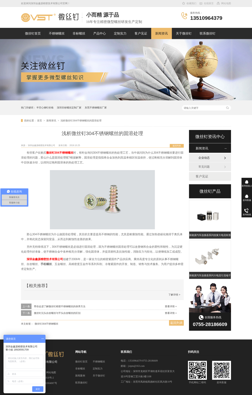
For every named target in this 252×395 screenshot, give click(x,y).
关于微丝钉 (184, 33)
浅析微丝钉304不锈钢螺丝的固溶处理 (81, 120)
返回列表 (177, 146)
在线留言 (209, 3)
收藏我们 (191, 3)
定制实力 (120, 33)
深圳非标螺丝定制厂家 (69, 107)
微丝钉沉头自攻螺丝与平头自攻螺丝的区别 (57, 313)
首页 (40, 120)
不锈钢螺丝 (57, 33)
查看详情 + (171, 306)
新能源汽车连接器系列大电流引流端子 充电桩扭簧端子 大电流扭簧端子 (210, 275)
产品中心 (99, 33)
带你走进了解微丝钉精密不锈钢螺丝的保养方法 (59, 306)
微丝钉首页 (33, 33)
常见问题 (204, 166)
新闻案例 (80, 375)
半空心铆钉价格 (45, 107)
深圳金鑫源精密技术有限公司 (45, 259)
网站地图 (226, 3)
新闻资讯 (161, 33)
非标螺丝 (79, 33)
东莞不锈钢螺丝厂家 (96, 107)
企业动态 (204, 157)
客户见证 (141, 33)
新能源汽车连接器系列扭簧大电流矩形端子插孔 (210, 235)
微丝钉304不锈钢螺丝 (59, 152)
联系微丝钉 (207, 33)
